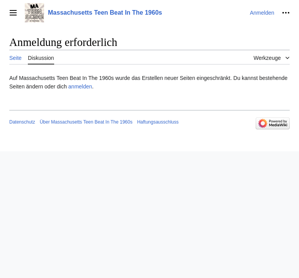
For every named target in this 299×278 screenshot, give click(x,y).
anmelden (80, 86)
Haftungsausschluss (157, 122)
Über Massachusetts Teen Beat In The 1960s (86, 122)
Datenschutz (22, 122)
